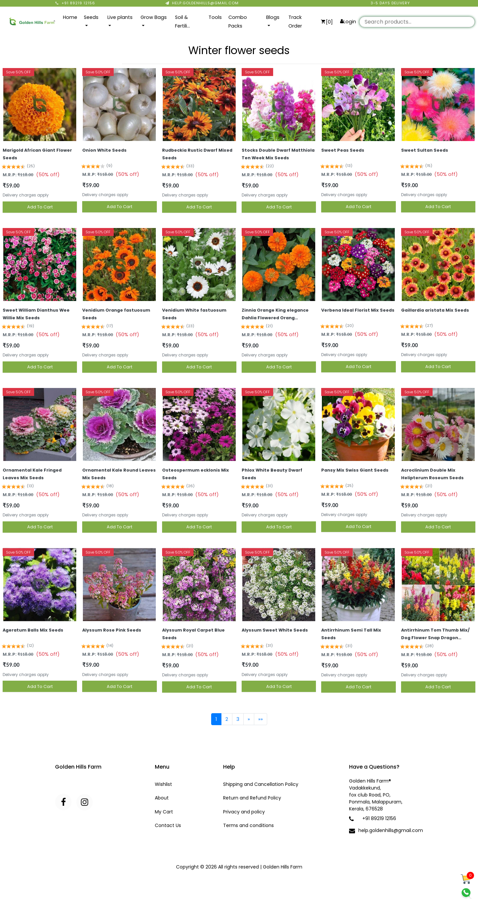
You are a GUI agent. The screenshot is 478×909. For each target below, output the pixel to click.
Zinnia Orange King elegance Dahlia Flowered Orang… (275, 314)
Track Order (295, 21)
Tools (215, 17)
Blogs (272, 17)
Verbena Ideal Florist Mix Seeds (357, 310)
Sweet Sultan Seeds (424, 150)
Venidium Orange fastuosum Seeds (116, 314)
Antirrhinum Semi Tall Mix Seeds (351, 634)
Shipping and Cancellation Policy (260, 784)
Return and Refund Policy (252, 798)
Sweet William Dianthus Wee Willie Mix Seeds (36, 314)
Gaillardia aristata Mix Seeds (435, 310)
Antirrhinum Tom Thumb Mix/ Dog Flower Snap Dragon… (435, 634)
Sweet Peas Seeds (342, 150)
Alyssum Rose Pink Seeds (111, 630)
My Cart (164, 811)
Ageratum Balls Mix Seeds (33, 630)
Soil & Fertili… (182, 21)
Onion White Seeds (104, 150)
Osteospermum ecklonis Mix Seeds (195, 474)
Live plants (120, 17)
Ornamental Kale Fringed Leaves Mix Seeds (32, 474)
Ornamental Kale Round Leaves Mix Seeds (119, 474)
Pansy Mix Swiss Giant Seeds (354, 470)
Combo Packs (237, 21)
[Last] (260, 719)
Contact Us (168, 825)
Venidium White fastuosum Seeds (194, 314)
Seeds (91, 17)
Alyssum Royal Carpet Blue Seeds (193, 634)
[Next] (248, 719)
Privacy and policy (244, 811)
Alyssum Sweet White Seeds (275, 630)
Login (348, 21)
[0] (327, 21)
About (162, 798)
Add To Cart (40, 207)
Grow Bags (154, 17)
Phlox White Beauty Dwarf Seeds (272, 474)
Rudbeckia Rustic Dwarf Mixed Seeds (197, 154)
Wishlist (163, 784)
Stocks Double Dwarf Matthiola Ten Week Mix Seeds (278, 154)
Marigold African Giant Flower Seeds (37, 154)
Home (70, 17)
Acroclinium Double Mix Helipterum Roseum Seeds (432, 474)
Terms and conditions (248, 825)
